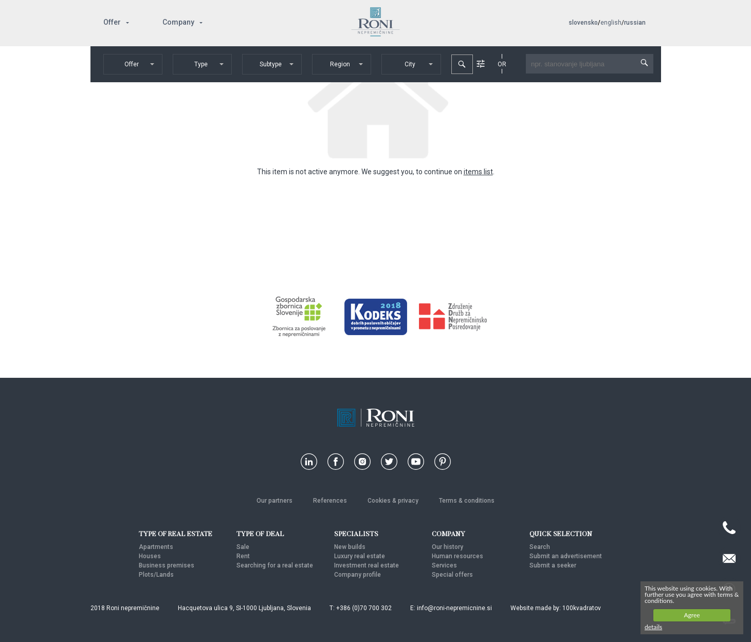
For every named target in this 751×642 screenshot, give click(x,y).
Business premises (166, 565)
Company (178, 22)
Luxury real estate (359, 556)
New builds (349, 547)
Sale (242, 547)
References (330, 500)
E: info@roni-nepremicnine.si (451, 608)
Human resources (457, 556)
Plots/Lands (156, 574)
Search (539, 547)
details (653, 627)
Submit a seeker (552, 565)
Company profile (357, 574)
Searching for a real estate (274, 565)
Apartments (156, 547)
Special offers (452, 574)
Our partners (274, 500)
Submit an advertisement (565, 556)
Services (444, 565)
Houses (150, 556)
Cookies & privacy (393, 500)
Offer (112, 22)
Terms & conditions (466, 500)
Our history (447, 547)
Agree (692, 615)
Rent (243, 556)
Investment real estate (366, 565)
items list (478, 172)
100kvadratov (581, 608)
